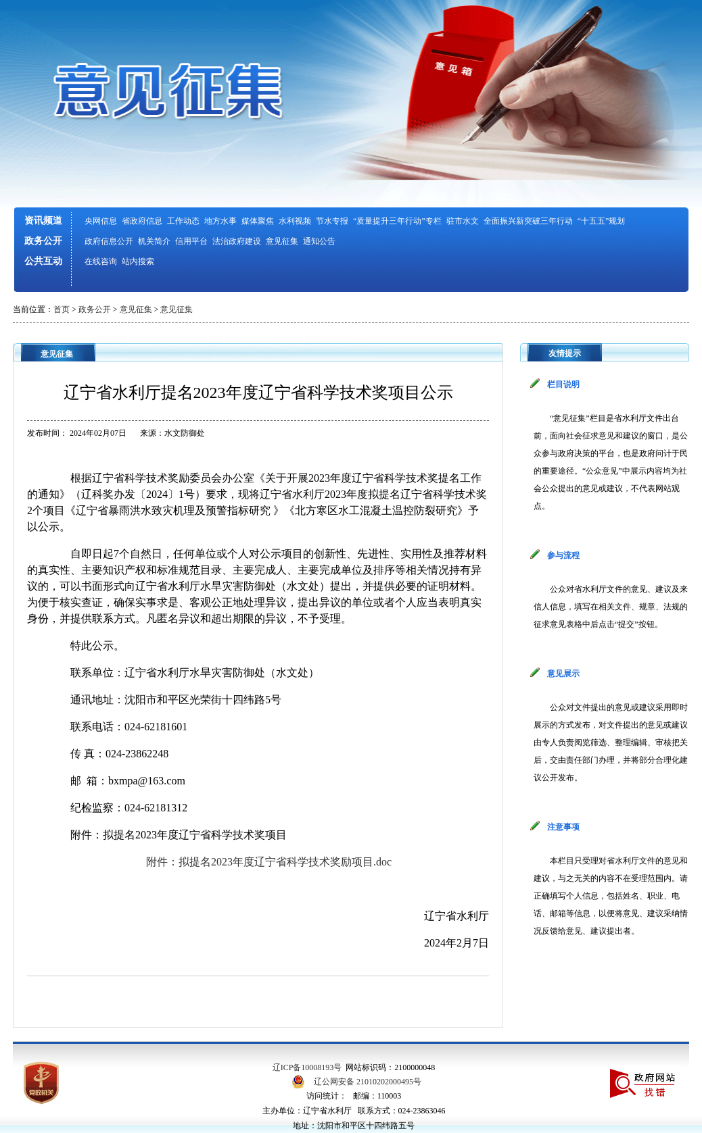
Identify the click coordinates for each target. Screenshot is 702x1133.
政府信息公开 (109, 241)
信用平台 (191, 241)
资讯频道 (43, 221)
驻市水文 (462, 221)
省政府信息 (142, 221)
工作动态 (183, 221)
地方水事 (220, 221)
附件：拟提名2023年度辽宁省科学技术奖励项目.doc (269, 861)
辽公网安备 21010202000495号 (367, 1081)
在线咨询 (101, 261)
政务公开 (43, 241)
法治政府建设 (236, 241)
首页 (61, 309)
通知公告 (319, 241)
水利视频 (295, 221)
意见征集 (282, 241)
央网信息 (101, 221)
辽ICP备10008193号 (307, 1067)
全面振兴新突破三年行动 (528, 221)
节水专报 (332, 221)
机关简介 (154, 241)
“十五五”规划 (602, 221)
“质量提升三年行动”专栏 (397, 221)
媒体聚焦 (257, 221)
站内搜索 (138, 261)
